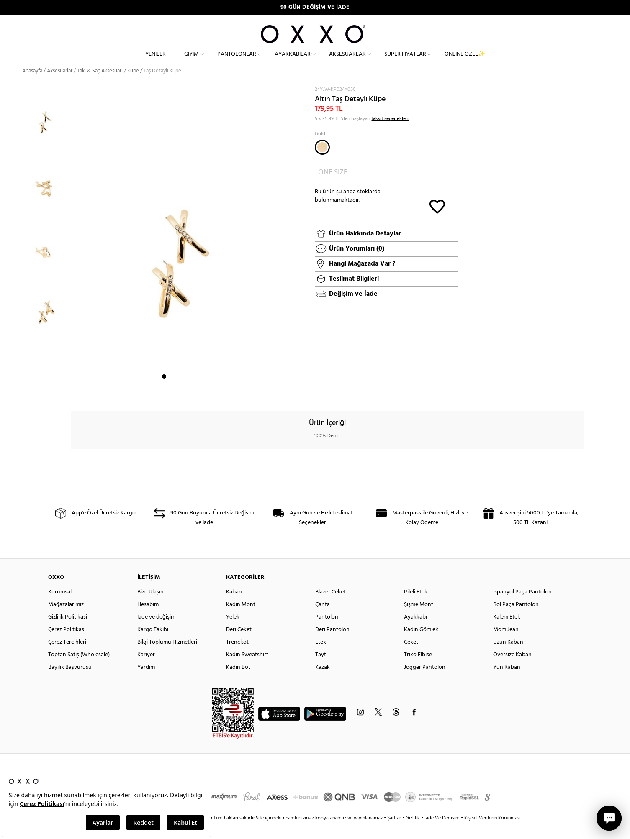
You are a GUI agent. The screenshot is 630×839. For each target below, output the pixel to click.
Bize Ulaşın (150, 606)
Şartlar (394, 833)
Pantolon (326, 632)
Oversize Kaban (512, 669)
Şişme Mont (418, 619)
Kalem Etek (506, 632)
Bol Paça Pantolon (516, 619)
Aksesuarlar (347, 61)
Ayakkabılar (293, 61)
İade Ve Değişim (442, 833)
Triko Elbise (418, 669)
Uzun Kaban (508, 657)
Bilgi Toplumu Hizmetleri (167, 657)
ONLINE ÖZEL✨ (465, 61)
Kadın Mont (240, 619)
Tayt (320, 669)
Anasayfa (32, 85)
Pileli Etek (415, 606)
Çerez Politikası (66, 644)
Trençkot (237, 657)
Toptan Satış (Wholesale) (79, 669)
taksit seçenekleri (390, 133)
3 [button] (179, 391)
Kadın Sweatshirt (247, 669)
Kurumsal (60, 606)
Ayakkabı (415, 632)
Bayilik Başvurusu (70, 682)
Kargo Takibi (152, 644)
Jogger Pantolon (424, 682)
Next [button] (75, 252)
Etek (320, 657)
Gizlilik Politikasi (67, 632)
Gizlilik (413, 833)
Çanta (322, 619)
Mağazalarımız (66, 619)
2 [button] (172, 391)
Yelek (232, 632)
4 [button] (187, 391)
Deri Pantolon (332, 644)
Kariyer (146, 669)
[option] (46, 131)
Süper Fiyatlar (405, 61)
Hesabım (148, 619)
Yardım (146, 682)
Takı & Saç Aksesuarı (100, 85)
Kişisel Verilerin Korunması (492, 833)
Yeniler (155, 61)
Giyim (191, 61)
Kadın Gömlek (421, 644)
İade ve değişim (156, 632)
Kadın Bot (238, 682)
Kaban (234, 606)
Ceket (411, 657)
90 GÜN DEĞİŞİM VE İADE (315, 7)
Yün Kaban (506, 682)
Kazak (322, 682)
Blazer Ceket (330, 606)
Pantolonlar (236, 61)
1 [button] (164, 391)
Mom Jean (506, 644)
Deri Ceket (239, 644)
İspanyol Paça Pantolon (522, 606)
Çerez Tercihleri (67, 657)
